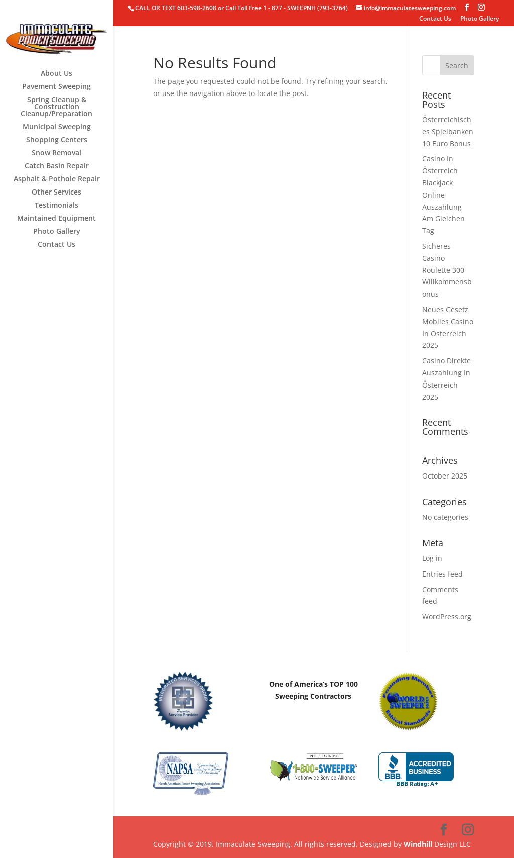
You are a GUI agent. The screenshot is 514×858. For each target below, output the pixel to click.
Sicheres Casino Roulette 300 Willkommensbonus (447, 270)
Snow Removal (56, 153)
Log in (432, 558)
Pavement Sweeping (56, 87)
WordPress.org (446, 616)
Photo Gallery (479, 19)
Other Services (56, 192)
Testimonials (56, 206)
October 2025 (444, 476)
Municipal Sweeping (57, 127)
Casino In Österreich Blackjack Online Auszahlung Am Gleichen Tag (443, 194)
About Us (56, 74)
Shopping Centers (56, 140)
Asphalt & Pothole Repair (57, 179)
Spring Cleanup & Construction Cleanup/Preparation (56, 107)
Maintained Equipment (56, 219)
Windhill (418, 844)
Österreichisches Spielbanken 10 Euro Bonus (447, 131)
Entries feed (442, 574)
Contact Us (435, 19)
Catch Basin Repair (57, 166)
